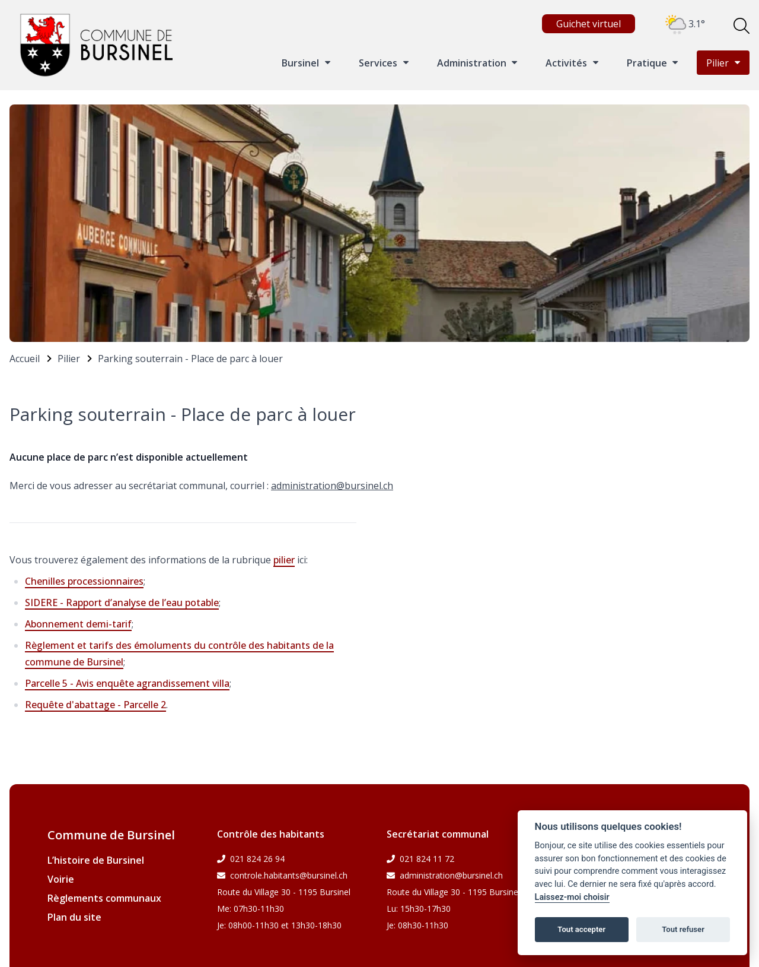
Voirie (60, 879)
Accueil (24, 358)
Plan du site (74, 917)
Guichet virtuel (588, 23)
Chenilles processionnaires (84, 581)
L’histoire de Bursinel (95, 860)
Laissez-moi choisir (572, 897)
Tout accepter (581, 929)
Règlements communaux (104, 898)
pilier (284, 559)
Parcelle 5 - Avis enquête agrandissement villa (127, 683)
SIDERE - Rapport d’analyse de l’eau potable (122, 602)
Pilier (69, 358)
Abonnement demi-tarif (78, 623)
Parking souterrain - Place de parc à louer (190, 358)
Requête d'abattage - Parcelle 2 (95, 704)
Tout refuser (683, 929)
